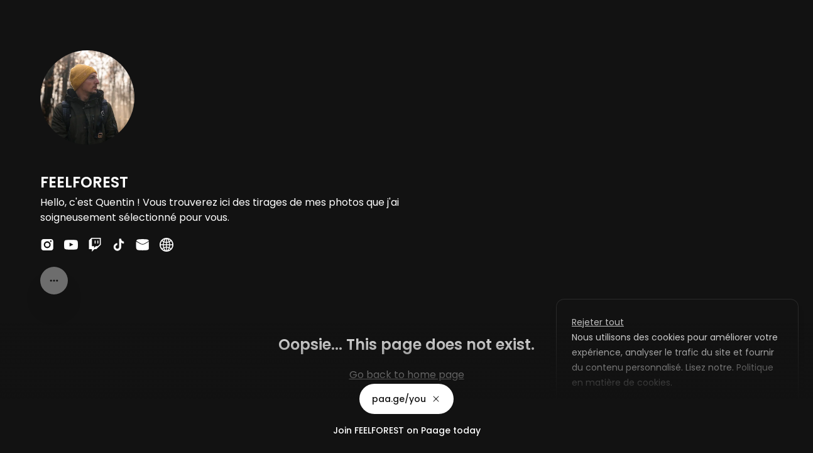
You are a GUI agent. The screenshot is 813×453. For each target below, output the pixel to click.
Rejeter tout (598, 322)
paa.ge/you (406, 399)
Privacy (20, 440)
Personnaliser (611, 411)
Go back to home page (406, 374)
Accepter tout (703, 411)
